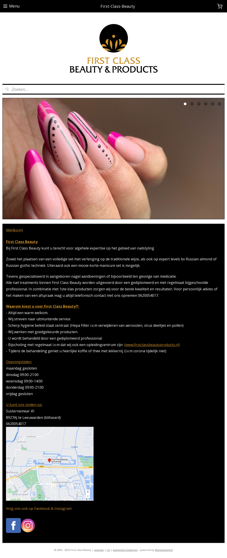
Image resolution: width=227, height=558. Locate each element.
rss (108, 550)
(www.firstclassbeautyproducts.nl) (152, 344)
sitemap (99, 550)
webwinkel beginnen (125, 550)
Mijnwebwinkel (164, 550)
